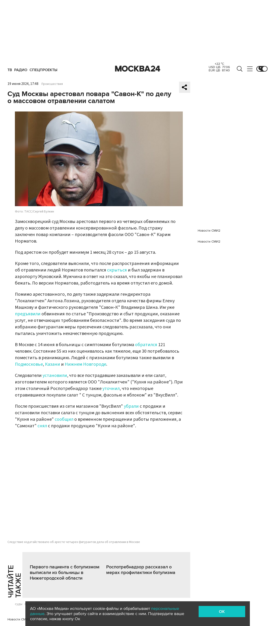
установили (55, 375)
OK (222, 611)
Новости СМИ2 (18, 619)
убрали (132, 406)
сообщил (64, 419)
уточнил (111, 388)
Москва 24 (137, 68)
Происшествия (52, 84)
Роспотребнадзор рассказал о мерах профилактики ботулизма (140, 569)
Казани (53, 364)
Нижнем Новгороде (85, 364)
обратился (146, 344)
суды (18, 604)
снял (42, 426)
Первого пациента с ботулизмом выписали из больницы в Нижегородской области (64, 572)
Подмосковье (29, 364)
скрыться (117, 270)
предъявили (28, 314)
